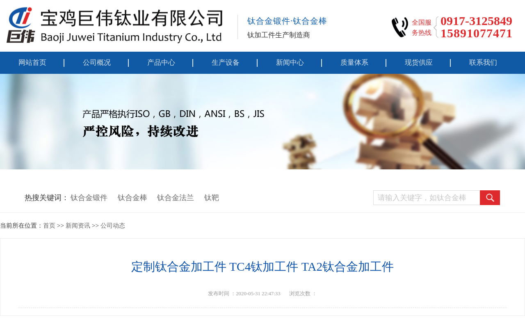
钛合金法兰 (175, 198)
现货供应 (419, 62)
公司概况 (97, 62)
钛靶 (211, 198)
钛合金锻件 (89, 198)
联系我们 (483, 62)
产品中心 (161, 62)
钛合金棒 (132, 198)
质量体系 (354, 62)
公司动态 (112, 225)
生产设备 (226, 62)
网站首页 (32, 62)
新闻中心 (290, 62)
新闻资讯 (78, 225)
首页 (49, 225)
